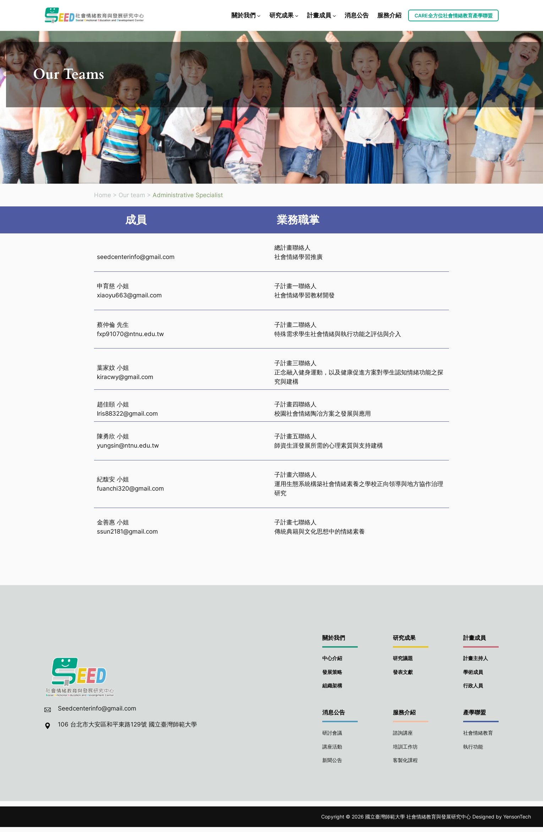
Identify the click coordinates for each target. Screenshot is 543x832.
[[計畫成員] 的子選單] (334, 15)
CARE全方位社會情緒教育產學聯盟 (454, 15)
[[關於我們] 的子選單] (258, 15)
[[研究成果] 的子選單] (296, 15)
